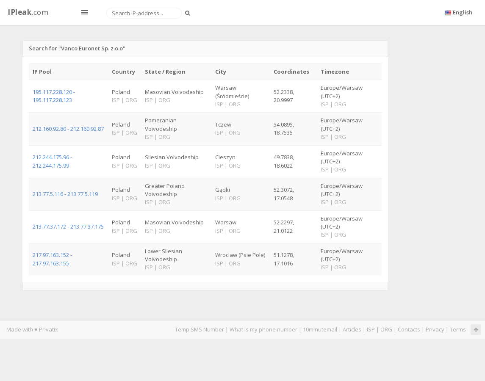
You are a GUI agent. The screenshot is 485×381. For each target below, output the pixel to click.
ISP (371, 329)
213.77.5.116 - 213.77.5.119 (65, 194)
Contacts (409, 329)
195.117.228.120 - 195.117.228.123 (54, 96)
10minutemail (320, 329)
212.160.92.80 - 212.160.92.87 (68, 129)
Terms (458, 329)
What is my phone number (263, 329)
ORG (386, 329)
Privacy (435, 329)
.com (28, 12)
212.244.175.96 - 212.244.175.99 (52, 161)
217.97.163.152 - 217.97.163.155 (52, 259)
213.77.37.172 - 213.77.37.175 (68, 226)
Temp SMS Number (199, 329)
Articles (352, 329)
